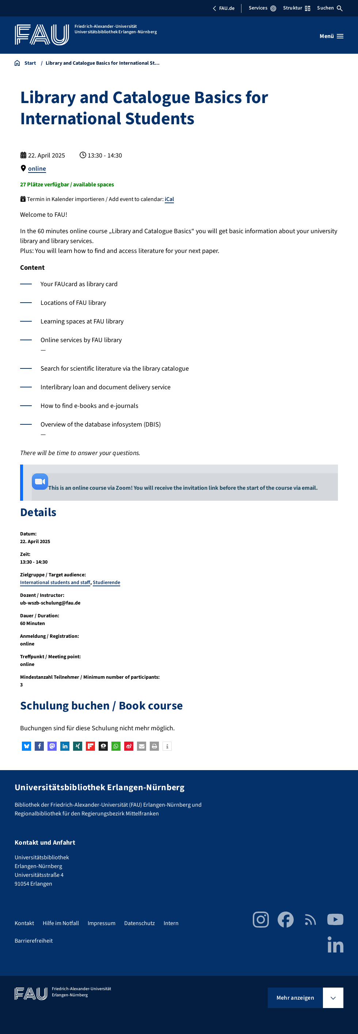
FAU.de (223, 8)
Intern (171, 923)
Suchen (330, 8)
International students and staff (55, 582)
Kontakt (24, 923)
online (37, 168)
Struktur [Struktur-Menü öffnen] (296, 8)
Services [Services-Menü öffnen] (262, 8)
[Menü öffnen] (331, 36)
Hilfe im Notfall (61, 923)
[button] (26, 746)
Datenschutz (139, 923)
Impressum (101, 923)
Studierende (106, 582)
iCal (169, 199)
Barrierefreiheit (34, 940)
